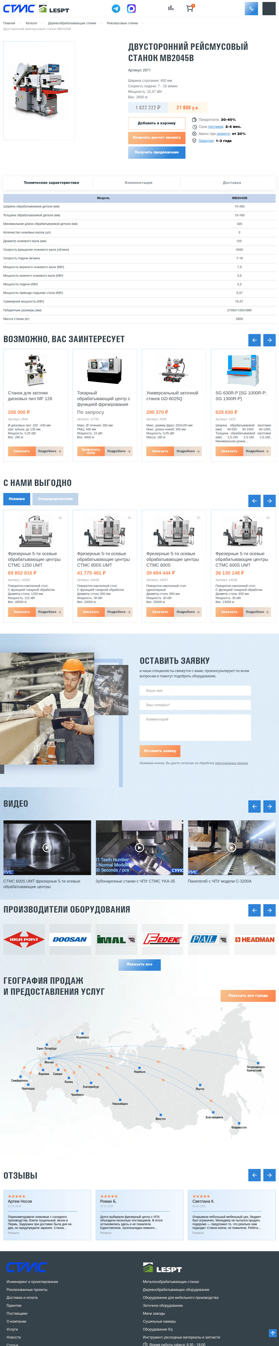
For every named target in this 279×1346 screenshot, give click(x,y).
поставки (215, 127)
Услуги (12, 1329)
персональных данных (231, 763)
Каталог (31, 23)
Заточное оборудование (163, 1305)
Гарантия (206, 141)
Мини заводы (154, 1313)
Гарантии (14, 1305)
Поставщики (17, 1313)
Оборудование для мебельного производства (181, 1297)
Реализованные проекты (27, 1290)
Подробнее (47, 451)
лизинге (223, 134)
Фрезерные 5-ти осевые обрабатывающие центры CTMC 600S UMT (241, 559)
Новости (14, 1337)
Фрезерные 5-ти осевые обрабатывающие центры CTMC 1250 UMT (34, 559)
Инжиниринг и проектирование (32, 1282)
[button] (251, 8)
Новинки (17, 499)
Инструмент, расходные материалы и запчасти (181, 1337)
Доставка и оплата (22, 1297)
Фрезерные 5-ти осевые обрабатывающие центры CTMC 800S (172, 559)
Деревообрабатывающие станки (72, 23)
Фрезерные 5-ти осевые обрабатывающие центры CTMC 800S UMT (103, 559)
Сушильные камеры (159, 1321)
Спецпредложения (55, 499)
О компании (16, 1321)
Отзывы (20, 1175)
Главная (9, 23)
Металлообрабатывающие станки (171, 1282)
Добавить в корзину (157, 123)
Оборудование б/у (158, 1329)
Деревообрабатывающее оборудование (176, 1290)
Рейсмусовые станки (122, 23)
